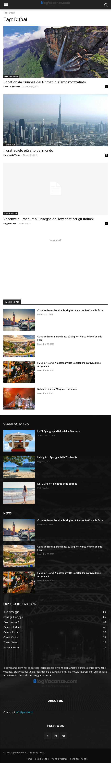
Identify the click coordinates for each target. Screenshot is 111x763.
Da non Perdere (11, 76)
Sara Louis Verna (11, 86)
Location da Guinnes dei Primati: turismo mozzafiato (44, 82)
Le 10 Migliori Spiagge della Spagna (57, 483)
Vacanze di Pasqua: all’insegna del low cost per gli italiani (48, 219)
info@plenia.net (24, 712)
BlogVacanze (9, 223)
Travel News (9, 145)
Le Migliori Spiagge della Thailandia (57, 457)
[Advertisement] (55, 263)
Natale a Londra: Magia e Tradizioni (57, 389)
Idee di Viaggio (10, 213)
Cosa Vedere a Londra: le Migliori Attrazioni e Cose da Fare (70, 310)
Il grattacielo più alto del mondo (28, 150)
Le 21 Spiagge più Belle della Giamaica (58, 431)
